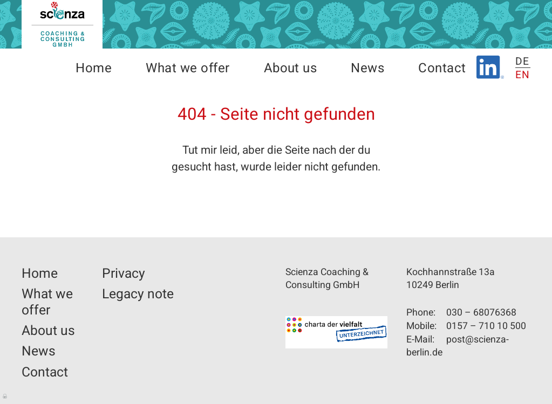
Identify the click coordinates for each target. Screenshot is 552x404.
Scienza (62, 24)
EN (522, 75)
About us (290, 68)
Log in (5, 395)
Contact (442, 68)
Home (94, 68)
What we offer (187, 68)
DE (522, 61)
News (367, 68)
